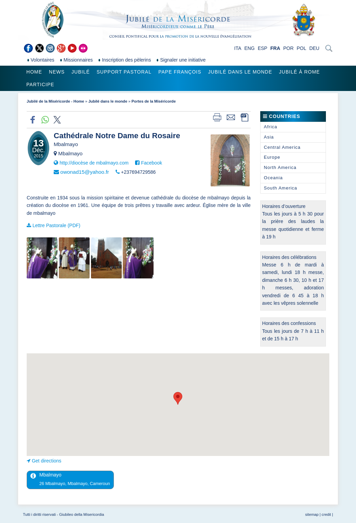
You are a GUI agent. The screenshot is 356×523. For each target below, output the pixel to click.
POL (301, 48)
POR (288, 48)
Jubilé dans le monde (240, 72)
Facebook (151, 163)
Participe (40, 84)
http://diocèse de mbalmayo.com (94, 163)
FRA (275, 48)
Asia (269, 137)
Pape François (179, 72)
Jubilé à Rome (299, 72)
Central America (282, 147)
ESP (262, 48)
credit (326, 514)
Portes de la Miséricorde (154, 101)
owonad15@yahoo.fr (84, 172)
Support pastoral (124, 72)
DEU (314, 48)
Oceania (273, 177)
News (57, 72)
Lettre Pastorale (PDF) (56, 225)
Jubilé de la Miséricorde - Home (55, 101)
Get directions (46, 460)
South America (281, 188)
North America (280, 167)
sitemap (311, 514)
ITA (237, 48)
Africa (270, 126)
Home (34, 72)
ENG (249, 48)
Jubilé (80, 72)
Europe (272, 157)
